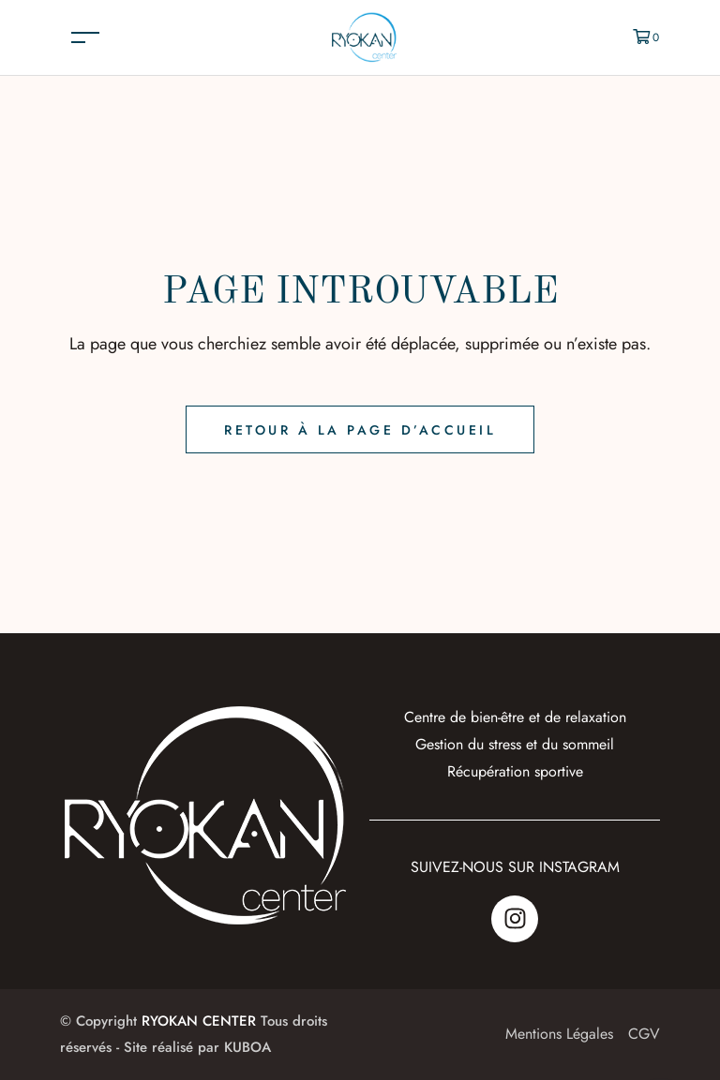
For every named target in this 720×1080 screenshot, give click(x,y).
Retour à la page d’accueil (360, 430)
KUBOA (247, 1047)
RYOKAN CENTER (199, 1021)
